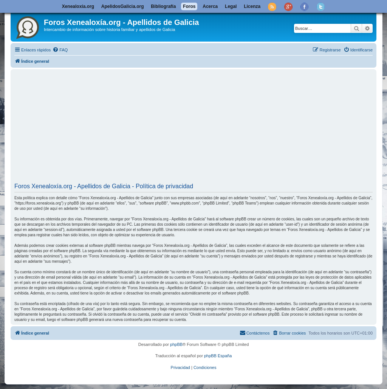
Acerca (210, 6)
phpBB (176, 344)
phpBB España (218, 355)
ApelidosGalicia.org (122, 6)
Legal (231, 6)
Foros (189, 6)
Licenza (252, 6)
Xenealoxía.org (78, 6)
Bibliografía (163, 6)
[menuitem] (60, 49)
